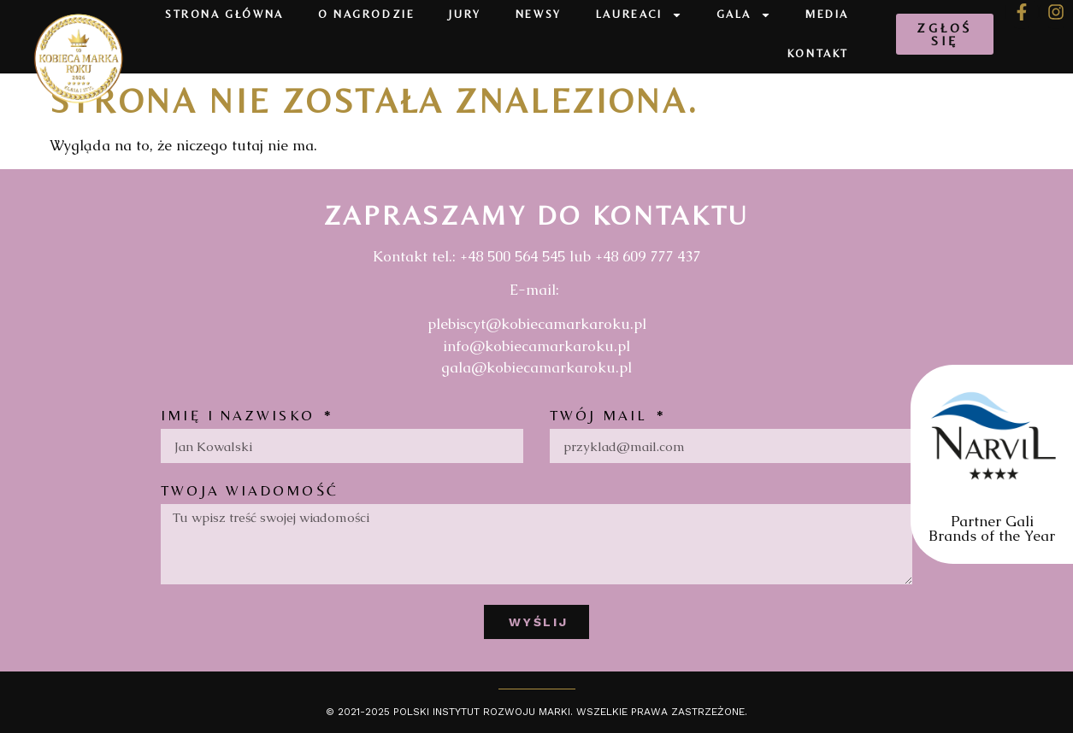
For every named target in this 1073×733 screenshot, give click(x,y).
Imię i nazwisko (241, 416)
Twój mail (601, 416)
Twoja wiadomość (250, 491)
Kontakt (818, 53)
